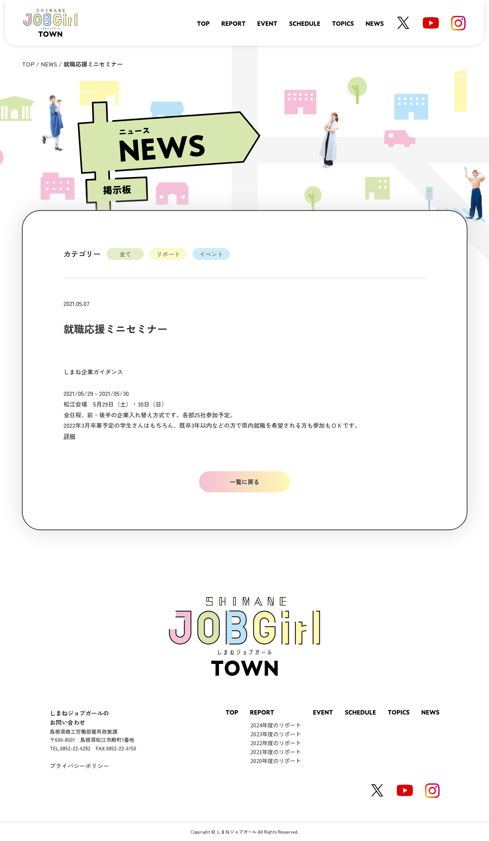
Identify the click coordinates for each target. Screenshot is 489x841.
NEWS (49, 63)
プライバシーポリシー (79, 765)
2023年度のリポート (275, 734)
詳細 (69, 435)
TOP (28, 63)
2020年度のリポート (275, 761)
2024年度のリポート (275, 725)
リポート (168, 254)
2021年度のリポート (275, 752)
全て (125, 254)
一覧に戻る (245, 481)
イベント (211, 254)
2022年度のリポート (275, 743)
